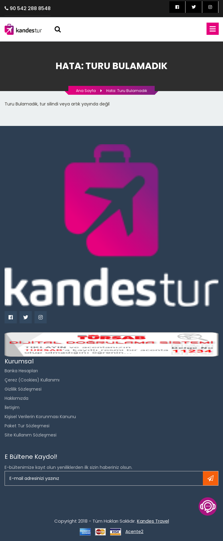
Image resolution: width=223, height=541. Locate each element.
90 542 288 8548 (30, 8)
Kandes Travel (153, 521)
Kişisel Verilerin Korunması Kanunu (40, 417)
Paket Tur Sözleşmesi (27, 426)
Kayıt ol (210, 478)
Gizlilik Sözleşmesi (23, 389)
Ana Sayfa (86, 90)
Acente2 (134, 531)
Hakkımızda (16, 398)
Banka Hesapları (21, 371)
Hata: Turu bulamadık (126, 90)
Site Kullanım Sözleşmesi (30, 435)
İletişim (12, 407)
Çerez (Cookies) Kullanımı (32, 380)
